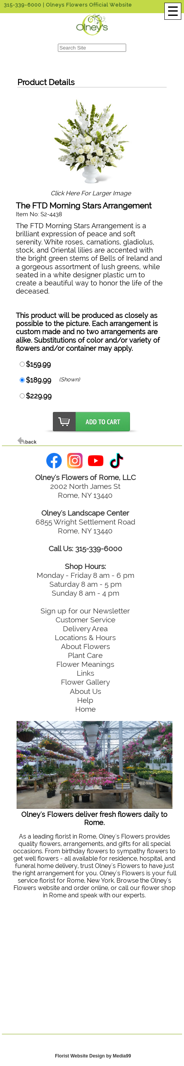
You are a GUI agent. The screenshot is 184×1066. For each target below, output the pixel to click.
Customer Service (85, 619)
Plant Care (85, 655)
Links (85, 673)
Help (85, 700)
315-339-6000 (22, 5)
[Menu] (173, 11)
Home (85, 709)
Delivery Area (85, 628)
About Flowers (85, 646)
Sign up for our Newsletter (85, 610)
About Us (85, 691)
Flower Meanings (85, 664)
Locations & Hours (85, 637)
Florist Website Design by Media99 (93, 1056)
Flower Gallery (85, 682)
